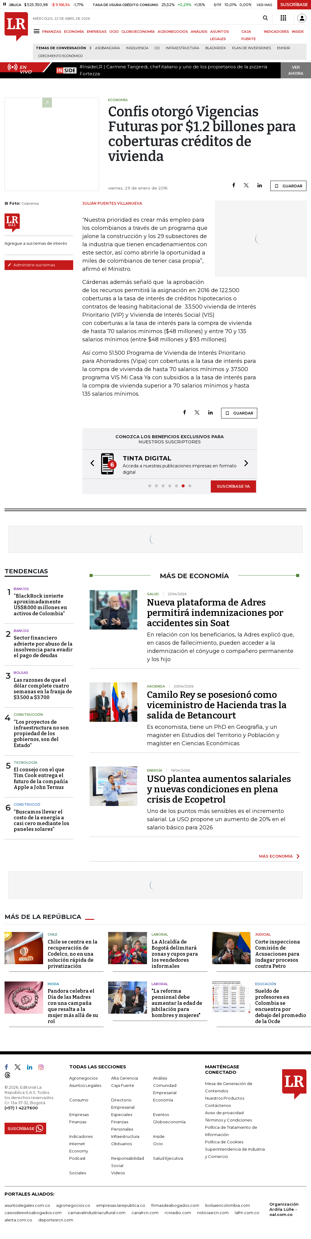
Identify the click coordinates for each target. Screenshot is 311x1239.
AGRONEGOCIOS (173, 31)
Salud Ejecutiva (168, 1158)
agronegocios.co (73, 1205)
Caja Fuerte (122, 1085)
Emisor (283, 48)
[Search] (265, 18)
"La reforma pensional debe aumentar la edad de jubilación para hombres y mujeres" (177, 1003)
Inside (159, 1136)
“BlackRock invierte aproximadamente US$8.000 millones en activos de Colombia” (40, 604)
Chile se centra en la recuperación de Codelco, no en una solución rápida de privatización (72, 954)
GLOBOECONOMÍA (138, 31)
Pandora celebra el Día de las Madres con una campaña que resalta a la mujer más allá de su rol (73, 1006)
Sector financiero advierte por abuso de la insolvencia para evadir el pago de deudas (43, 646)
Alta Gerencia (124, 1078)
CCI (157, 48)
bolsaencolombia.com (227, 1205)
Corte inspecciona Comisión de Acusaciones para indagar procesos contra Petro (277, 954)
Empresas (79, 1114)
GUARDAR (288, 185)
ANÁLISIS (199, 31)
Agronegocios (83, 1078)
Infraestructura (182, 48)
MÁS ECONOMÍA (276, 856)
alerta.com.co (18, 1219)
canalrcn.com (145, 1212)
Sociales (77, 1172)
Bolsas (21, 673)
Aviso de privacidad (224, 1112)
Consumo (78, 1099)
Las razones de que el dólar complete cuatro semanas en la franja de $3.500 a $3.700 (43, 689)
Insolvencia (137, 48)
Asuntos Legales (85, 1085)
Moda (53, 984)
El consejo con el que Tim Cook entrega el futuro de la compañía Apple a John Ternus (41, 778)
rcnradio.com (178, 1212)
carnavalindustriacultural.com (96, 1212)
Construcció (27, 804)
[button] (90, 464)
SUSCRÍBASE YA (233, 486)
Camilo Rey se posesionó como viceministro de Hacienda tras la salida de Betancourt (217, 705)
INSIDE (298, 31)
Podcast (77, 1158)
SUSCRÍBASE (294, 4)
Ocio (158, 1143)
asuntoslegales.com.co (27, 1205)
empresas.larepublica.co (120, 1205)
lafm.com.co (247, 1212)
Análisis (160, 1078)
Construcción (28, 714)
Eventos (161, 1114)
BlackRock (215, 48)
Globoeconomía (169, 1121)
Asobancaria (107, 48)
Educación (265, 984)
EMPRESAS (97, 31)
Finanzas (77, 1121)
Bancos (21, 589)
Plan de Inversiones (251, 48)
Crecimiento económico (60, 56)
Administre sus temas (31, 264)
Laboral (160, 934)
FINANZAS (51, 31)
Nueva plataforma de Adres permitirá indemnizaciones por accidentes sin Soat (215, 613)
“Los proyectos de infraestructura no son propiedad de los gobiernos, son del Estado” (41, 733)
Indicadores (81, 1136)
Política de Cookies (224, 1141)
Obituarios (121, 1143)
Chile (52, 934)
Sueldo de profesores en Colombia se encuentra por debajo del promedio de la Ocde (280, 1006)
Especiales (121, 1114)
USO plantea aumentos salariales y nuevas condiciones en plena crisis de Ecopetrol (219, 789)
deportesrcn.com (55, 1219)
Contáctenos (218, 1105)
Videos (118, 1172)
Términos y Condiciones (228, 1120)
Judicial (263, 934)
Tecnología (25, 762)
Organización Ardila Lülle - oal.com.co (284, 1209)
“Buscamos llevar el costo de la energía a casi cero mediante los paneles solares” (41, 820)
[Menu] (37, 31)
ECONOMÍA (74, 31)
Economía (163, 1099)
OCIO (114, 31)
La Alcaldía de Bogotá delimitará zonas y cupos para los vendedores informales (175, 954)
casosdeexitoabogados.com (33, 1212)
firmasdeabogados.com (175, 1205)
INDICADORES (276, 31)
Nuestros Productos (224, 1098)
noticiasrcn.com (213, 1212)
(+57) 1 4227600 (21, 1107)
